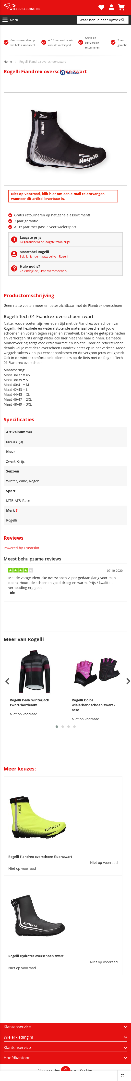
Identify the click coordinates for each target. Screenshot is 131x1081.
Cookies (86, 1070)
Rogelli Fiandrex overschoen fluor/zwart (40, 857)
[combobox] (103, 20)
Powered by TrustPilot (21, 548)
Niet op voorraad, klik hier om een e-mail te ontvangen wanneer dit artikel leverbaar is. (58, 196)
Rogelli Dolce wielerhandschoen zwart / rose (94, 705)
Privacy (70, 1070)
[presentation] (7, 681)
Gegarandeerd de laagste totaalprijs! (45, 242)
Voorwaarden (49, 1070)
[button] (57, 726)
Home (8, 61)
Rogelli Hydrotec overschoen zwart (36, 956)
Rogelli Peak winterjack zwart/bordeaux (29, 702)
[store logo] (50, 7)
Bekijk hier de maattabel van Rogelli (44, 256)
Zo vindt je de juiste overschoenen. (43, 271)
